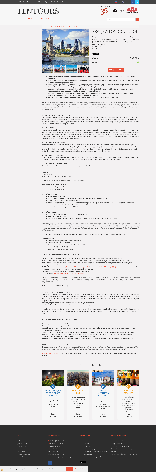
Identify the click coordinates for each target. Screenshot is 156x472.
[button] (86, 48)
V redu (69, 469)
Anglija (75, 26)
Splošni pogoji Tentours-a (50, 353)
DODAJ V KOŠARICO (116, 70)
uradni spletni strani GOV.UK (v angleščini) (74, 267)
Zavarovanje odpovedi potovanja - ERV (124, 454)
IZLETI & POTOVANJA (58, 26)
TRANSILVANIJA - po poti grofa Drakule (53, 393)
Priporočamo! (97, 371)
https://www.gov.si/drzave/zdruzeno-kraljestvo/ (70, 273)
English (123, 2)
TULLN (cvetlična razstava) (103, 393)
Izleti (69, 26)
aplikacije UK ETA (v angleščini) (105, 267)
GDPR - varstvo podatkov (94, 457)
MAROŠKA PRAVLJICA (128, 391)
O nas (87, 444)
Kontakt (88, 446)
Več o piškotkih (80, 469)
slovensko (116, 2)
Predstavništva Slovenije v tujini (121, 446)
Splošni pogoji (90, 449)
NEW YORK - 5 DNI (78, 391)
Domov (46, 26)
